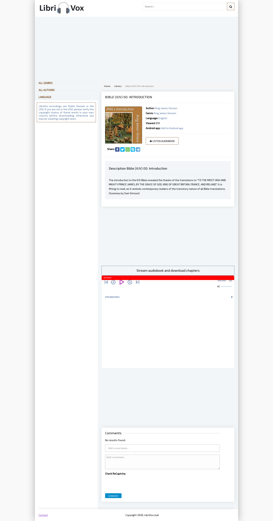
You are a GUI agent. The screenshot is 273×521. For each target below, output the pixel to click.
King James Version (166, 108)
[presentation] (133, 483)
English (162, 118)
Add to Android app (172, 128)
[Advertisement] (167, 236)
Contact (43, 515)
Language (45, 97)
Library (118, 86)
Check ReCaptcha (115, 473)
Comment (113, 496)
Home (107, 86)
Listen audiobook (162, 141)
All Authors (47, 90)
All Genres (46, 83)
